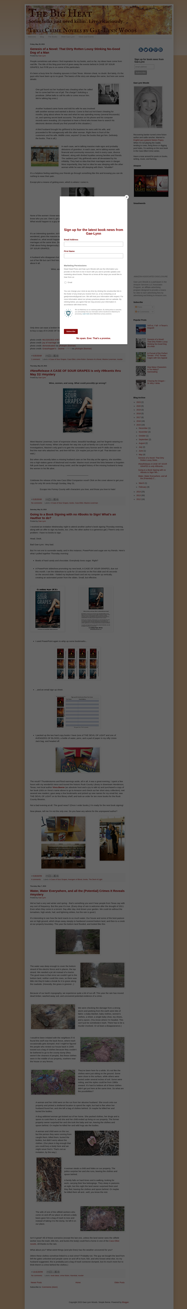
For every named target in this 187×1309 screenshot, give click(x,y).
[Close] (127, 197)
